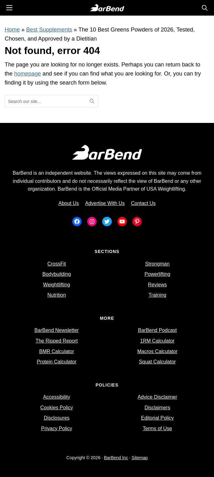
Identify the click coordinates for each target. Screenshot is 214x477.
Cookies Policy (56, 407)
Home (12, 29)
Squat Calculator (157, 361)
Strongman (157, 263)
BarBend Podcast (157, 330)
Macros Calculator (157, 351)
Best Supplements (49, 29)
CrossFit (56, 263)
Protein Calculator (56, 361)
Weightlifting (56, 284)
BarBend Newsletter (57, 330)
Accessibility (56, 397)
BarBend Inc (116, 457)
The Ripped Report (57, 340)
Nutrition (56, 295)
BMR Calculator (56, 351)
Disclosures (56, 418)
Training (157, 295)
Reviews (157, 284)
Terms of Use (157, 428)
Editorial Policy (157, 418)
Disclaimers (157, 407)
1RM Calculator (157, 340)
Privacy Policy (56, 428)
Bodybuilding (56, 274)
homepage (27, 73)
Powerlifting (157, 274)
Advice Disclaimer (157, 397)
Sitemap (140, 457)
